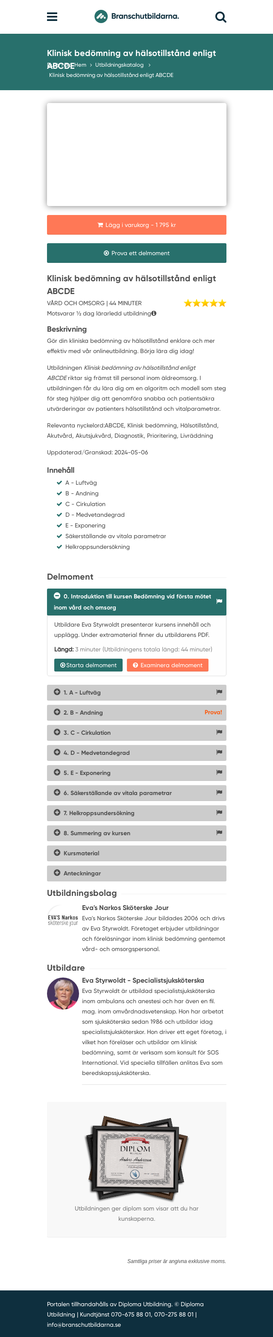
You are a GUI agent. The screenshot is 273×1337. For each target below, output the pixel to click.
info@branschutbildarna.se (84, 1324)
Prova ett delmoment (137, 253)
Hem (80, 65)
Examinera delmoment (168, 665)
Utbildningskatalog (120, 65)
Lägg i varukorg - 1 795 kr (136, 224)
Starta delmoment (88, 665)
